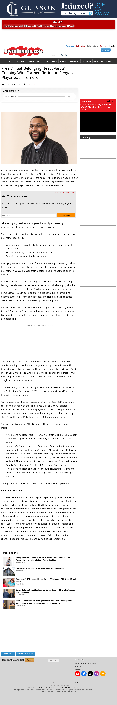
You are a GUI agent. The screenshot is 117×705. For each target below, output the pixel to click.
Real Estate (106, 61)
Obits (38, 61)
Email (56, 660)
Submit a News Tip (25, 654)
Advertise (70, 46)
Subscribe (80, 46)
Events (47, 61)
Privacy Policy (96, 682)
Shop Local (74, 61)
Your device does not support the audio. (39, 96)
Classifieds (86, 61)
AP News (63, 61)
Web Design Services (54, 682)
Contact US (65, 682)
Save (32, 84)
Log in (54, 55)
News (23, 61)
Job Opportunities (31, 682)
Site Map (73, 682)
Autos (96, 61)
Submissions (92, 46)
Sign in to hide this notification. (63, 192)
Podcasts (104, 46)
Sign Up (64, 55)
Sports (31, 61)
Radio (112, 46)
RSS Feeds (81, 682)
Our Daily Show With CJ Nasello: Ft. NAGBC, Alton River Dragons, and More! (39, 26)
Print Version (8, 654)
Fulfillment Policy (107, 682)
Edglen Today (65, 685)
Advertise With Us (18, 682)
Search (106, 50)
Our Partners (42, 682)
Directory (59, 66)
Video (15, 61)
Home (8, 61)
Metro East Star (54, 685)
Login (51, 660)
